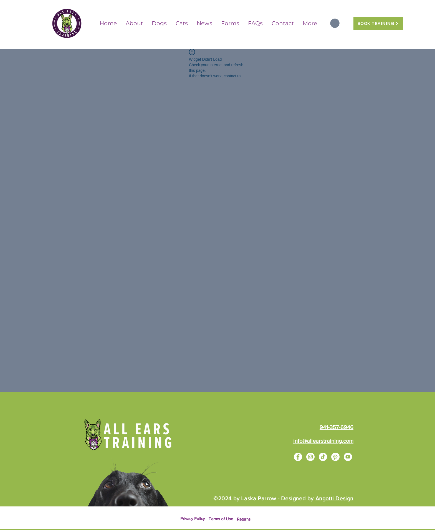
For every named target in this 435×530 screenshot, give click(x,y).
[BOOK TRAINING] (378, 23)
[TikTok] (323, 457)
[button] (335, 23)
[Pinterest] (335, 457)
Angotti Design (334, 498)
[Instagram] (310, 457)
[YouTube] (348, 457)
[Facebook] (298, 457)
